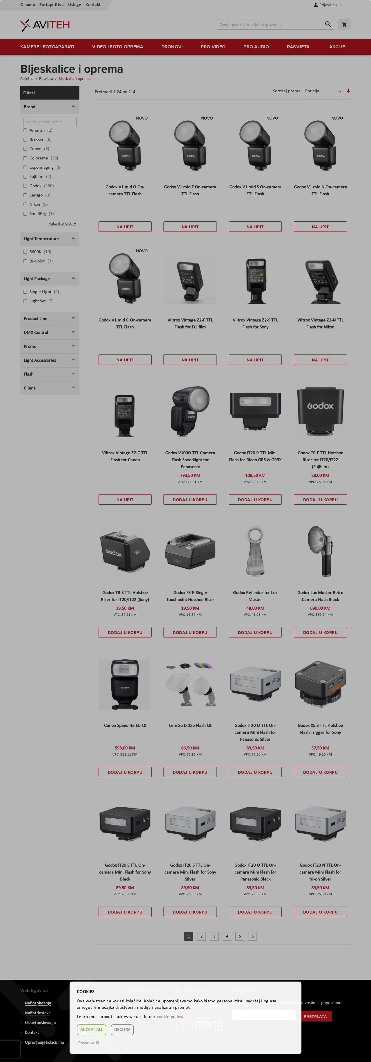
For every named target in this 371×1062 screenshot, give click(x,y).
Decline (122, 1030)
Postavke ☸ (89, 1043)
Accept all (91, 1030)
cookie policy (169, 1017)
